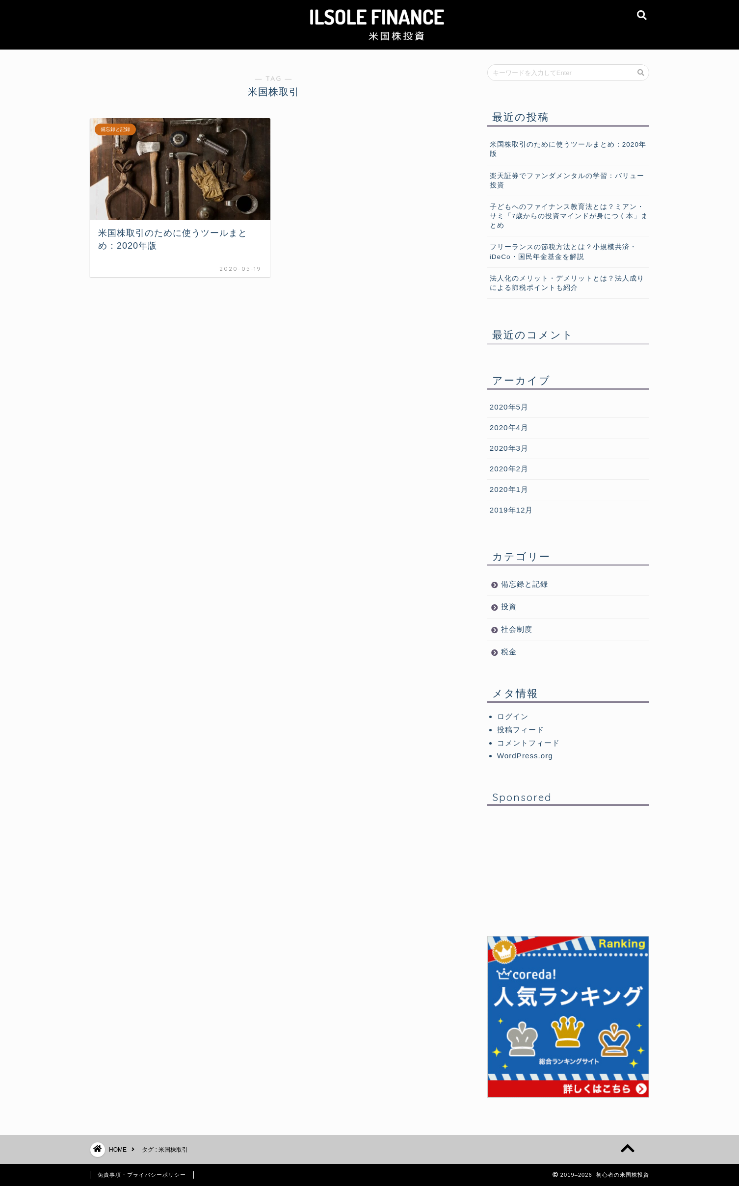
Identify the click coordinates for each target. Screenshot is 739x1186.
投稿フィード (520, 729)
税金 (509, 651)
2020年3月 (509, 448)
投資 (509, 606)
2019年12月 (511, 510)
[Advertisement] (568, 874)
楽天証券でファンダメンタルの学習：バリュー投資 (567, 180)
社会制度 (516, 629)
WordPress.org (525, 755)
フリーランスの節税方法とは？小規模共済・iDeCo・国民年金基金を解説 (563, 251)
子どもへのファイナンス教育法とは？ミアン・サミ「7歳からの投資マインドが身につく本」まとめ (569, 216)
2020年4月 (509, 427)
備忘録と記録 (524, 584)
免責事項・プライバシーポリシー (142, 1175)
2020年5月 (509, 407)
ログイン (512, 716)
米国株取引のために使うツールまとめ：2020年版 (568, 149)
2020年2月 (509, 468)
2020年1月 (509, 489)
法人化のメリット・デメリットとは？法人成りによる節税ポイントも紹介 (567, 283)
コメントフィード (528, 743)
